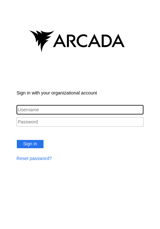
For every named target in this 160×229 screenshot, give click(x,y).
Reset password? (34, 158)
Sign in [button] (30, 143)
